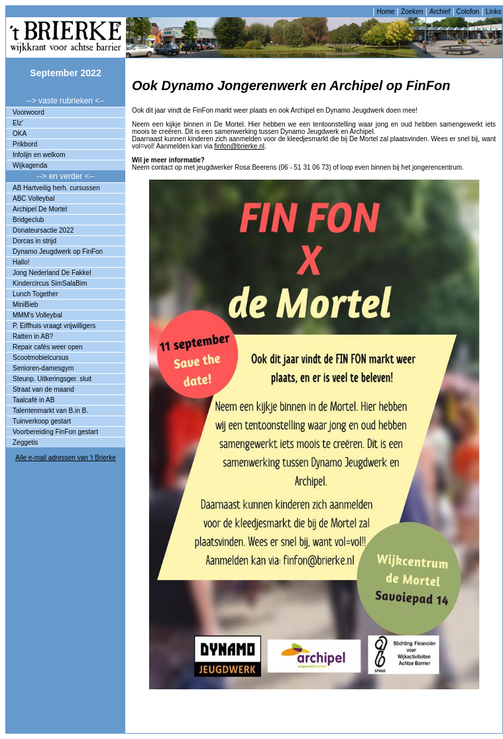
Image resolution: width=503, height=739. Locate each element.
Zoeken (412, 11)
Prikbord (25, 144)
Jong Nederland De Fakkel (52, 272)
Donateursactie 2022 (43, 230)
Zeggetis (25, 442)
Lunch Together (35, 294)
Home (386, 11)
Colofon (467, 11)
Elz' (18, 123)
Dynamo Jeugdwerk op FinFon (58, 251)
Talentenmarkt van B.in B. (50, 410)
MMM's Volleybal (37, 315)
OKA (20, 133)
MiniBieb (25, 304)
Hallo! (21, 262)
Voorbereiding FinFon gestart (55, 431)
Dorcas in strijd (34, 241)
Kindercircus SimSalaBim (50, 283)
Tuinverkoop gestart (42, 421)
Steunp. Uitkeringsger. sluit (52, 378)
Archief (439, 11)
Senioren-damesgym (43, 368)
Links (493, 11)
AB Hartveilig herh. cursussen (56, 188)
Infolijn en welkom (39, 154)
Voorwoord (28, 112)
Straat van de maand (43, 389)
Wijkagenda (30, 165)
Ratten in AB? (33, 336)
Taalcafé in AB (33, 400)
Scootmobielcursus (40, 357)
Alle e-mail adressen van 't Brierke (65, 457)
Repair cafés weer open (48, 347)
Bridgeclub (28, 219)
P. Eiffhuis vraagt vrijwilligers (54, 325)
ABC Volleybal (33, 198)
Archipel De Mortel (40, 209)
